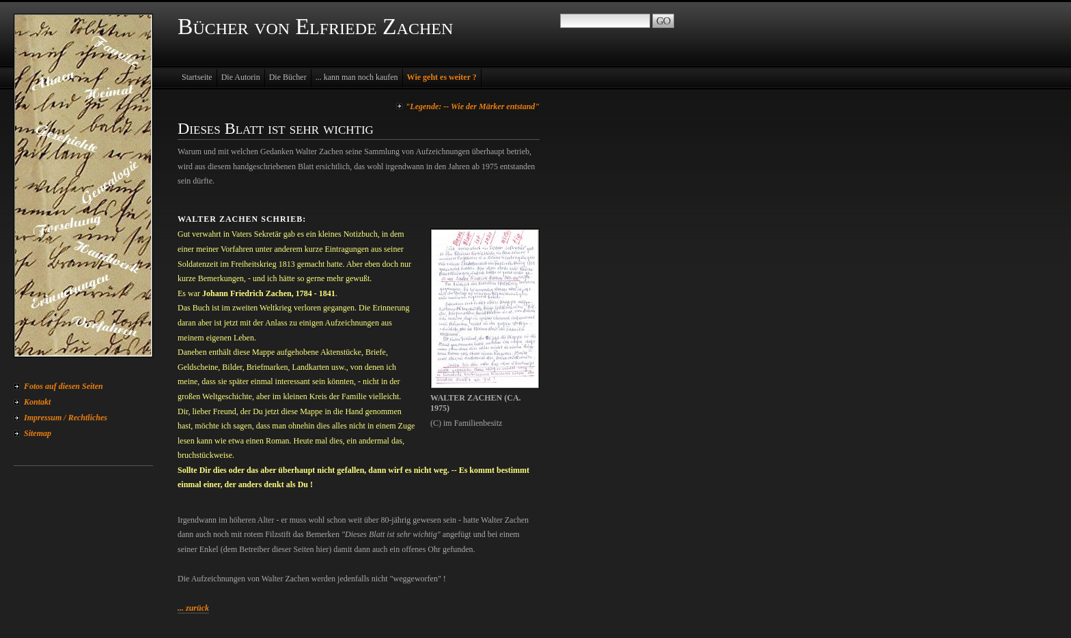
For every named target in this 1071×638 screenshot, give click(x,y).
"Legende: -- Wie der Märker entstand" (473, 106)
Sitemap (37, 433)
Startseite (197, 77)
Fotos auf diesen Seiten (63, 386)
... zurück (193, 608)
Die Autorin (240, 77)
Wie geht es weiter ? (442, 77)
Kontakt (37, 402)
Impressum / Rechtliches (65, 417)
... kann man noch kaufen (357, 77)
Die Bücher (288, 77)
